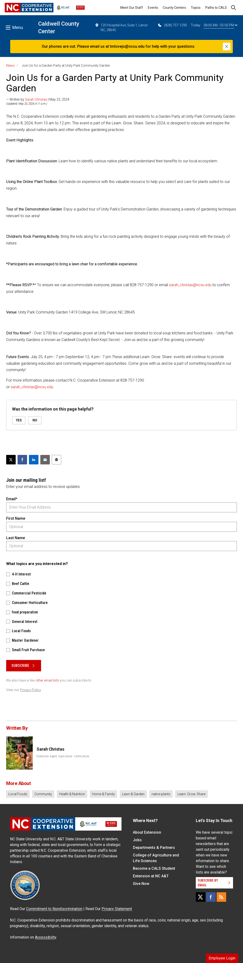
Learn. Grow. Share (192, 794)
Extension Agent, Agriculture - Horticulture (63, 756)
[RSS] (221, 897)
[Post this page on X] (11, 459)
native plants (161, 794)
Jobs (137, 840)
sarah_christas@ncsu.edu (190, 285)
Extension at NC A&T (151, 876)
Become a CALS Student (154, 868)
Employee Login (222, 958)
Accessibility (45, 937)
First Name (15, 518)
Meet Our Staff (131, 7)
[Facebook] (211, 897)
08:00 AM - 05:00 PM (220, 25)
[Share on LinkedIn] (33, 459)
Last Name (15, 538)
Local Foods (17, 794)
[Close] (226, 46)
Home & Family (103, 794)
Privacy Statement (117, 909)
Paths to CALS (216, 7)
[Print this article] (56, 459)
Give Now (141, 883)
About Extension (147, 832)
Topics (196, 7)
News (10, 65)
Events (153, 7)
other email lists (47, 680)
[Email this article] (45, 459)
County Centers (174, 7)
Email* (11, 499)
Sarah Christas (36, 99)
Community (43, 794)
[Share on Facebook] (22, 459)
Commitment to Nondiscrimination (54, 909)
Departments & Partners (154, 847)
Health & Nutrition (72, 794)
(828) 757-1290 (172, 25)
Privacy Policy (30, 690)
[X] (200, 897)
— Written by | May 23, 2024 (37, 99)
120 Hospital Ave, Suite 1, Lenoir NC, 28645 (121, 27)
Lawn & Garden (133, 794)
